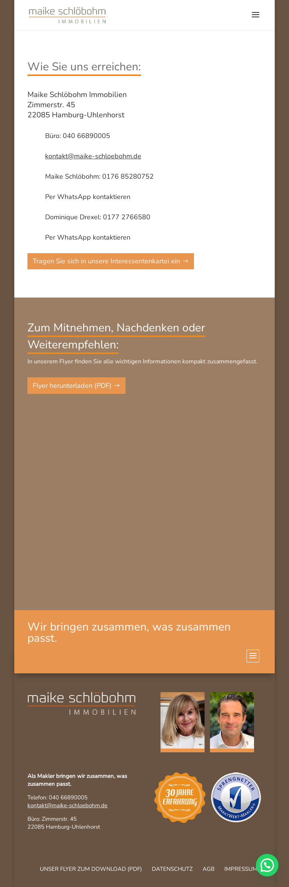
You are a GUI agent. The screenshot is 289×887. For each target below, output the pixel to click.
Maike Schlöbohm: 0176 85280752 (99, 176)
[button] (267, 865)
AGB (209, 869)
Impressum (240, 869)
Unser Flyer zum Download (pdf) (91, 869)
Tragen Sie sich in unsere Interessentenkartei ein (106, 261)
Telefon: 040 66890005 (57, 797)
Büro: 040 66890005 (77, 135)
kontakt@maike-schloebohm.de (67, 805)
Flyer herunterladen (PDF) (72, 385)
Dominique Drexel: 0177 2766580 (97, 217)
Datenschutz (172, 869)
